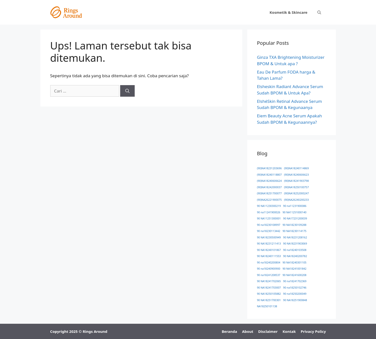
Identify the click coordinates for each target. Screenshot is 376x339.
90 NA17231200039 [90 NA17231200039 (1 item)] (295, 218)
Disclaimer (268, 331)
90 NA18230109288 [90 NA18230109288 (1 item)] (295, 225)
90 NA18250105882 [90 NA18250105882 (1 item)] (269, 293)
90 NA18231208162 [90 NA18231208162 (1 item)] (295, 237)
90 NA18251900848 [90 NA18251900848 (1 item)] (295, 300)
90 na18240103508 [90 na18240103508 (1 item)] (295, 250)
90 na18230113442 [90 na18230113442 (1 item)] (268, 231)
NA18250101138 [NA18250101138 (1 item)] (267, 306)
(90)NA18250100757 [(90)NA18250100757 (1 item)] (296, 187)
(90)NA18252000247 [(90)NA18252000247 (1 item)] (296, 193)
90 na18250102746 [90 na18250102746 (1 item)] (295, 287)
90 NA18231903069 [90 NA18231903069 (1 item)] (295, 243)
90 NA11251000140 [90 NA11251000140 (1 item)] (295, 212)
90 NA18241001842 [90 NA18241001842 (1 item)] (295, 268)
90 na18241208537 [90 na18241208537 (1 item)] (268, 275)
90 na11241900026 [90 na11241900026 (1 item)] (268, 212)
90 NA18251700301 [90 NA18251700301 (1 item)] (269, 300)
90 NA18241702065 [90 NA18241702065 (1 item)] (269, 281)
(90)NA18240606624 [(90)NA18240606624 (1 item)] (269, 181)
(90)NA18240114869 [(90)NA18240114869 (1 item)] (296, 168)
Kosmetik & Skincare (289, 12)
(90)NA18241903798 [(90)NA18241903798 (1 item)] (296, 181)
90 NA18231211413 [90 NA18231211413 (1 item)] (269, 243)
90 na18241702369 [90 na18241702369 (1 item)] (295, 281)
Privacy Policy (313, 331)
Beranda (229, 331)
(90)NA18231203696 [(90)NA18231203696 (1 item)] (269, 168)
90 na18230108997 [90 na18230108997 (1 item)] (268, 225)
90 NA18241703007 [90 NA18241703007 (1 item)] (269, 287)
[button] (319, 12)
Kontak (289, 331)
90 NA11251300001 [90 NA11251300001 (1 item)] (269, 218)
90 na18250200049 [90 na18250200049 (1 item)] (295, 293)
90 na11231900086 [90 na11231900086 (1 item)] (295, 206)
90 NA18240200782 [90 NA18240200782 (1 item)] (295, 256)
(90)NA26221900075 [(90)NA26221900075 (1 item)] (269, 199)
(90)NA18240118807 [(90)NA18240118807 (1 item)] (269, 174)
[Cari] (127, 91)
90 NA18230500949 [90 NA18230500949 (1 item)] (269, 237)
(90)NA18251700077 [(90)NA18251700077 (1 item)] (269, 193)
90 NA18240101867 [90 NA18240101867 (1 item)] (269, 250)
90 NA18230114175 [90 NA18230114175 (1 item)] (295, 231)
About (247, 331)
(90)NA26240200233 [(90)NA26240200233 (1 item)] (296, 199)
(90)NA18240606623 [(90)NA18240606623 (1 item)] (296, 174)
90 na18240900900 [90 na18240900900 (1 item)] (268, 268)
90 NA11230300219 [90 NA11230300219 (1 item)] (269, 206)
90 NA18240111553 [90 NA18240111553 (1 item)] (269, 256)
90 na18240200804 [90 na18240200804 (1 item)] (268, 262)
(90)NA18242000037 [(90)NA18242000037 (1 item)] (269, 187)
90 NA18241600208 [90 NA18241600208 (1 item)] (295, 275)
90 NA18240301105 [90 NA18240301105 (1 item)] (295, 262)
